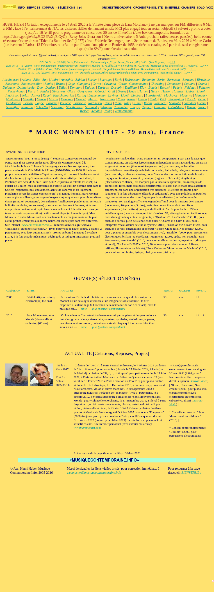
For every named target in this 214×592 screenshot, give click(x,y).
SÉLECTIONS (65, 7)
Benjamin (148, 79)
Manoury (201, 95)
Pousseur (79, 103)
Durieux (103, 87)
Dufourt (90, 87)
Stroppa (106, 107)
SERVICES (33, 7)
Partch (191, 99)
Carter (97, 83)
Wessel (84, 111)
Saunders (190, 103)
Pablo (153, 99)
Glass (71, 91)
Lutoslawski (154, 95)
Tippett (147, 107)
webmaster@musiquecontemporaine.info (94, 472)
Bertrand (188, 79)
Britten (60, 83)
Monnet (81, 99)
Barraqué (106, 79)
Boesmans (12, 83)
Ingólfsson (12, 95)
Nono (121, 99)
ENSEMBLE (172, 7)
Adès (36, 79)
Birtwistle (203, 79)
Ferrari (33, 91)
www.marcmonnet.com (36, 224)
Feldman (190, 87)
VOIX (209, 7)
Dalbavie (9, 87)
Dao (40, 87)
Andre (54, 79)
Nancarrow (107, 99)
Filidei (44, 91)
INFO (21, 7)
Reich (108, 103)
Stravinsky (92, 107)
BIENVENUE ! (191, 472)
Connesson (174, 83)
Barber (92, 79)
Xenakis (96, 111)
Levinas (113, 95)
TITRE (32, 290)
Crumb (202, 83)
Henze (166, 91)
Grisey (122, 91)
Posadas (51, 103)
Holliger (178, 91)
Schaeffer (12, 107)
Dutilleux (131, 87)
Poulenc (65, 103)
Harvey (143, 91)
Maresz (41, 99)
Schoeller (42, 107)
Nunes (131, 99)
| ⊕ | (79, 7)
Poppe (39, 103)
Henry (155, 91)
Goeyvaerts (85, 91)
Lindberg (137, 95)
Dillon (63, 87)
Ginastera (58, 91)
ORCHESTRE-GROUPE (116, 7)
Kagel (46, 95)
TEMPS (169, 290)
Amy (45, 79)
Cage (71, 83)
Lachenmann (97, 95)
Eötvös (152, 87)
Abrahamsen (10, 79)
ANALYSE (68, 290)
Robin (148, 103)
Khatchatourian (63, 95)
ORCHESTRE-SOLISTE (148, 7)
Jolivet (35, 95)
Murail (93, 99)
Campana (83, 83)
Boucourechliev (31, 83)
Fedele (177, 87)
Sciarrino (57, 107)
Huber (190, 91)
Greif (111, 91)
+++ (113, 58)
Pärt (163, 99)
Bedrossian (132, 79)
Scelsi (202, 103)
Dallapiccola (26, 87)
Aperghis (67, 79)
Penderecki (13, 103)
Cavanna (110, 83)
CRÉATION (14, 290)
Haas (132, 91)
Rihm (118, 103)
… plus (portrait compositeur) (107, 308)
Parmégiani (176, 99)
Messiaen (67, 99)
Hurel (201, 91)
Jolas (25, 95)
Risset (137, 103)
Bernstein (173, 79)
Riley (127, 103)
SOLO (201, 7)
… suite (82, 308)
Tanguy (135, 107)
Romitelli (160, 103)
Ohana (142, 99)
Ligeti (125, 95)
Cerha (122, 83)
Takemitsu (120, 107)
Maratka (28, 99)
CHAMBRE (188, 7)
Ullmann (160, 107)
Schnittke (27, 107)
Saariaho (175, 103)
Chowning (157, 83)
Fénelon (204, 87)
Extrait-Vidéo (199, 381)
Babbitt (80, 79)
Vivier (202, 107)
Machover (170, 95)
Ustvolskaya (176, 107)
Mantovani (13, 99)
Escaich (165, 87)
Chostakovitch (138, 83)
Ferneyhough (16, 91)
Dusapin (117, 87)
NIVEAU (202, 290)
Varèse (191, 107)
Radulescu (95, 103)
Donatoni (76, 87)
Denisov (50, 87)
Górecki (100, 91)
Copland (189, 83)
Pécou (202, 99)
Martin (53, 99)
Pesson (28, 103)
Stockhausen (74, 107)
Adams (26, 79)
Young (108, 111)
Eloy (143, 87)
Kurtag (81, 95)
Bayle (118, 79)
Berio (161, 79)
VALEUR (185, 290)
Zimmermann (123, 111)
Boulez (48, 83)
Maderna (186, 95)
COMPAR (48, 7)
